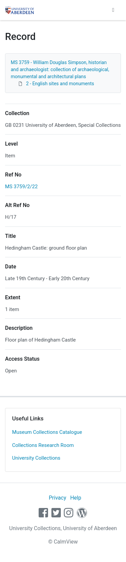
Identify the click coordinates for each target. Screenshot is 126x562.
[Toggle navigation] (113, 10)
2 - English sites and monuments (60, 83)
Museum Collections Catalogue (47, 432)
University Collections (36, 458)
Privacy (57, 498)
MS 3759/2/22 (21, 187)
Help (75, 498)
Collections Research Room (43, 445)
